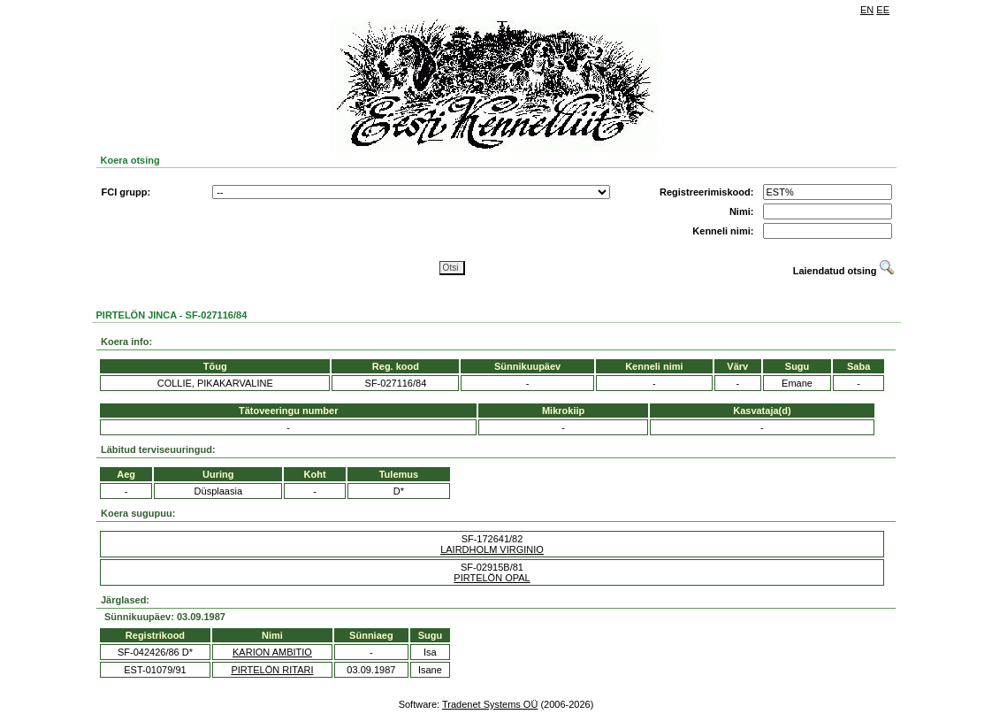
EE (882, 9)
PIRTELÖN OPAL (492, 577)
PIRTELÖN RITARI (272, 669)
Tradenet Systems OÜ (490, 704)
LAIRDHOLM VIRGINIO (492, 549)
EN (867, 9)
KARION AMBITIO (272, 652)
